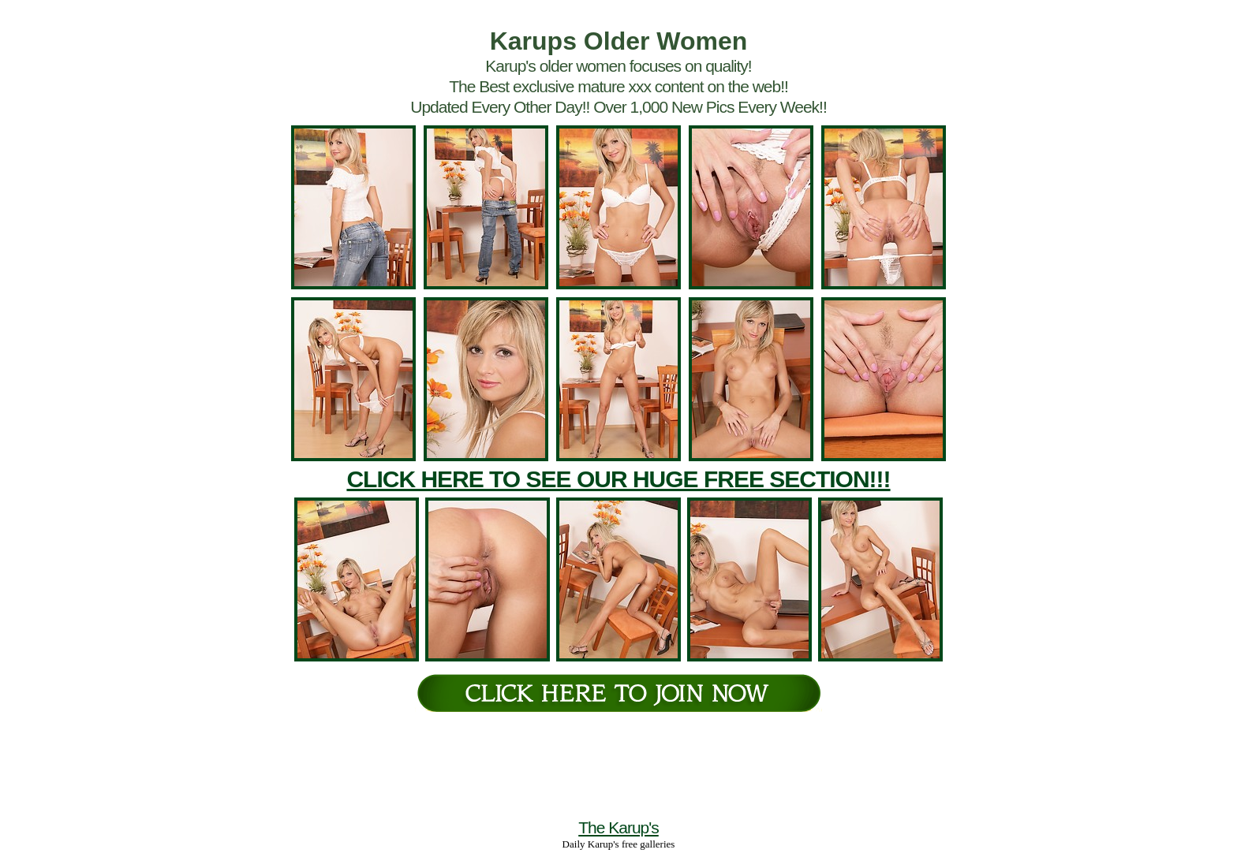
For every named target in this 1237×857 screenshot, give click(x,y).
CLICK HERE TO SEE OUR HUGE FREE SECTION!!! (618, 479)
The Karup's (618, 827)
